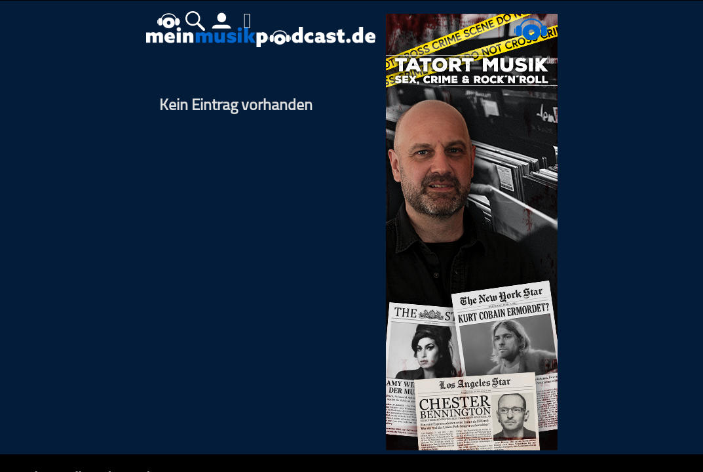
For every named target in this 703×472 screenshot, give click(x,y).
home (169, 20)
